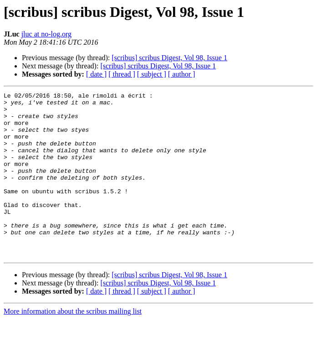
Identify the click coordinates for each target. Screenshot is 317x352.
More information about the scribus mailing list (73, 344)
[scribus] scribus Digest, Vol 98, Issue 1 (169, 58)
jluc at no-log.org (46, 34)
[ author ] (181, 74)
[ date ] (96, 74)
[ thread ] (121, 74)
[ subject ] (151, 74)
